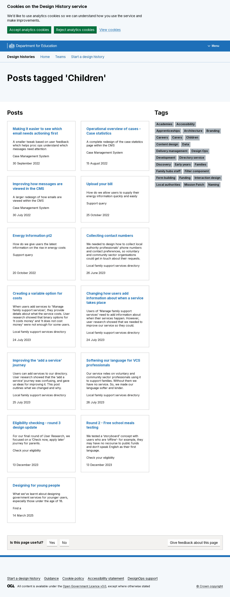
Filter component (197, 171)
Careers (162, 137)
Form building (165, 178)
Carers (177, 137)
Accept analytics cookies (29, 30)
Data (185, 144)
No (64, 543)
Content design (167, 144)
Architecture (193, 131)
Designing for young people (36, 485)
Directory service (191, 157)
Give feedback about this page (194, 543)
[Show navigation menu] (213, 46)
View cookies (110, 30)
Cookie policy (73, 578)
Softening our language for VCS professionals (113, 362)
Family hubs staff (168, 171)
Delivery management (171, 151)
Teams (60, 57)
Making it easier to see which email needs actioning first (37, 131)
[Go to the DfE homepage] (32, 46)
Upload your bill (99, 184)
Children (192, 137)
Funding (184, 178)
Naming (213, 184)
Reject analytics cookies (75, 30)
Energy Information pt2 (32, 236)
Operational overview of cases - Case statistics (113, 131)
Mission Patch (194, 184)
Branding (212, 131)
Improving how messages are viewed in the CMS (38, 186)
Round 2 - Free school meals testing (110, 425)
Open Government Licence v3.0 (84, 586)
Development (165, 157)
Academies (164, 124)
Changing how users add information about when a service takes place (114, 298)
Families (200, 164)
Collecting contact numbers (109, 236)
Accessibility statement (106, 578)
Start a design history (87, 57)
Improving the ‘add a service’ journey (37, 362)
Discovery (163, 164)
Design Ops (200, 151)
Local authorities (168, 184)
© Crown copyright (209, 586)
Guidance (51, 578)
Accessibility (185, 124)
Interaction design (207, 178)
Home (45, 57)
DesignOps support (143, 578)
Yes (52, 543)
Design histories (21, 57)
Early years (183, 164)
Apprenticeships (168, 131)
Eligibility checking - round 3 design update (37, 425)
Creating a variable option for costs (37, 295)
